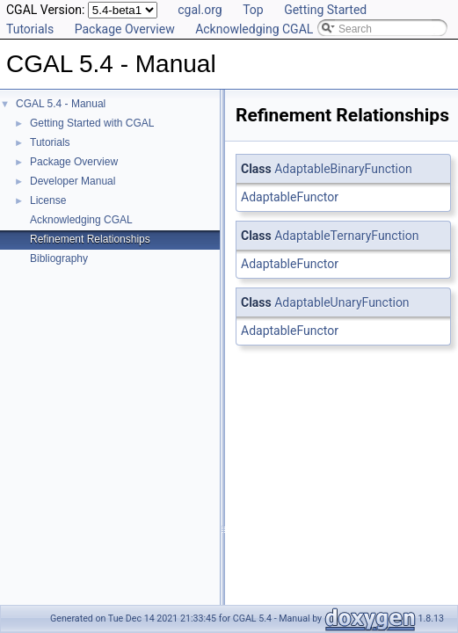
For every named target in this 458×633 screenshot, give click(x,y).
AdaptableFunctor (289, 197)
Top (253, 10)
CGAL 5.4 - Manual (60, 104)
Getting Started (325, 10)
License (48, 200)
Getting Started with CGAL (92, 123)
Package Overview (125, 29)
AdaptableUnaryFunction (341, 302)
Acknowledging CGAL (254, 29)
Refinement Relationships (90, 239)
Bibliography (59, 258)
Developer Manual (72, 181)
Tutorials (30, 29)
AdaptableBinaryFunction (342, 169)
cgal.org (200, 10)
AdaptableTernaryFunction (346, 236)
